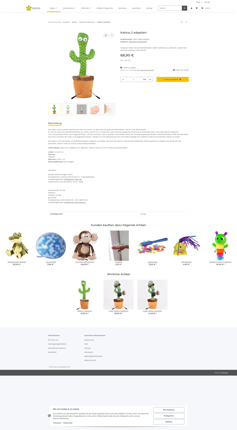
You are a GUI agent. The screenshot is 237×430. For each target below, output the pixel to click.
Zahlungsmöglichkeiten (57, 344)
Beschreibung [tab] (55, 123)
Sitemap (87, 348)
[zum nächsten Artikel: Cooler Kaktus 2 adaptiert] (186, 22)
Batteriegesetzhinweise (93, 356)
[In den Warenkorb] (50, 29)
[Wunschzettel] (196, 8)
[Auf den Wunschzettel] (111, 35)
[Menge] (133, 79)
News (198, 2)
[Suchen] (170, 8)
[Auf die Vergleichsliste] (105, 35)
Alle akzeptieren (169, 410)
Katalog (149, 8)
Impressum (57, 423)
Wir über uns (53, 340)
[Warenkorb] (205, 8)
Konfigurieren (169, 416)
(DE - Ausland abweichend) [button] (145, 70)
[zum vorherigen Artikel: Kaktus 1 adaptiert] (181, 22)
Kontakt (207, 2)
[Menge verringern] (123, 79)
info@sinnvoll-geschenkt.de (74, 202)
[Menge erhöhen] (150, 79)
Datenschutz (67, 423)
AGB (86, 344)
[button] (191, 8)
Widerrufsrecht (90, 360)
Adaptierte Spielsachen (138, 42)
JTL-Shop (225, 373)
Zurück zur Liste (55, 22)
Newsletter (52, 352)
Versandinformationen (57, 348)
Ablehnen (168, 422)
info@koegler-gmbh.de (73, 179)
